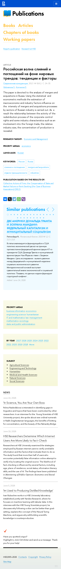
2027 (18, 340)
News (6, 392)
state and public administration (21, 324)
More (31, 344)
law (27, 317)
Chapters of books (21, 32)
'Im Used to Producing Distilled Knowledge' (28, 490)
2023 (40, 340)
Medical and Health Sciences (23, 374)
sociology (23, 320)
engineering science (16, 314)
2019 (20, 344)
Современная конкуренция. (16, 83)
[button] (7, 214)
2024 (35, 340)
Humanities (15, 371)
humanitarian (33, 314)
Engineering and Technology (23, 368)
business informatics (16, 311)
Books (9, 25)
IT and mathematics (16, 317)
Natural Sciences (17, 377)
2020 (14, 344)
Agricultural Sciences (19, 364)
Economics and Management (36, 139)
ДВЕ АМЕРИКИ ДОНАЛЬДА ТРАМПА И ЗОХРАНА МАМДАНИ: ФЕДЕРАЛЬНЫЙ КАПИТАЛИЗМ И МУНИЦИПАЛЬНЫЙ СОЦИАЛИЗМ (29, 226)
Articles (25, 25)
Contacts (22, 557)
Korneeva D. (21, 87)
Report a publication (11, 49)
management (35, 317)
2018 (25, 344)
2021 (9, 344)
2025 (29, 340)
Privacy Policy (45, 557)
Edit (56, 566)
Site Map (7, 561)
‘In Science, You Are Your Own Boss (24, 402)
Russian (21, 153)
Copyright (33, 557)
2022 (46, 340)
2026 (24, 340)
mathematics (13, 320)
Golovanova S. (9, 87)
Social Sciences (17, 381)
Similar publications (26, 209)
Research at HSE (29, 49)
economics (31, 311)
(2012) (28, 186)
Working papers (19, 39)
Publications (28, 13)
